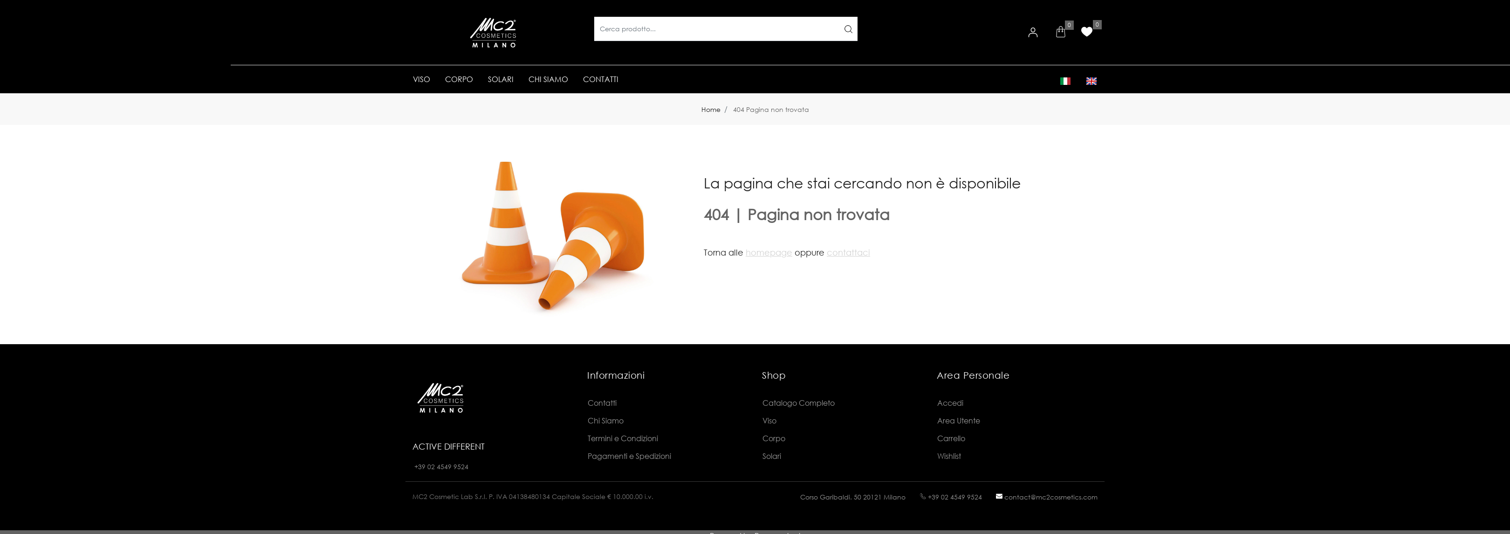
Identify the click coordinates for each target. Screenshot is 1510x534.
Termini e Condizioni (623, 438)
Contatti (602, 403)
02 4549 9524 (447, 466)
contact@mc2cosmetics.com (1047, 496)
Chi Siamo (606, 420)
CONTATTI (600, 79)
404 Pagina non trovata (771, 109)
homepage (769, 252)
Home (711, 109)
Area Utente (958, 420)
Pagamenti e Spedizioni (629, 456)
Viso (769, 420)
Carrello (951, 438)
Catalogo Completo (798, 403)
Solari (771, 456)
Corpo (773, 438)
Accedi (950, 403)
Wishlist (949, 456)
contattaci (848, 252)
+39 (420, 466)
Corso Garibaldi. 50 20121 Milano (853, 496)
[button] (1061, 32)
